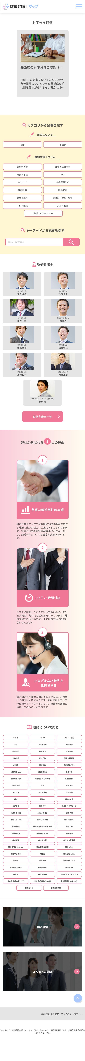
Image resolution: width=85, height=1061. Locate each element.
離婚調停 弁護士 (16, 867)
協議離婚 (42, 765)
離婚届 (42, 854)
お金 (22, 144)
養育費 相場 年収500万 (42, 881)
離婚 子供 (69, 813)
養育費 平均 (42, 874)
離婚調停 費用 (42, 867)
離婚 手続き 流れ (42, 833)
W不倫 (15, 737)
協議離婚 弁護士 (69, 765)
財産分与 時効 (16, 813)
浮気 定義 (15, 792)
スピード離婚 (69, 737)
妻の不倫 (69, 772)
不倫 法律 (69, 744)
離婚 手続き (16, 833)
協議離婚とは (42, 772)
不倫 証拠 (15, 751)
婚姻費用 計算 (16, 778)
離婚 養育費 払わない (15, 847)
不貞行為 (42, 758)
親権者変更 (69, 799)
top (78, 998)
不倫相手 (16, 758)
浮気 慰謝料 (42, 792)
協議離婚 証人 (16, 772)
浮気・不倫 (22, 174)
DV (62, 174)
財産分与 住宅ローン (69, 806)
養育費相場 (29, 888)
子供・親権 (22, 205)
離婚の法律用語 (62, 166)
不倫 (15, 744)
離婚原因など (62, 182)
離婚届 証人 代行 (69, 854)
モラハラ (22, 182)
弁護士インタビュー (43, 213)
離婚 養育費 (42, 840)
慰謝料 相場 (69, 778)
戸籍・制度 (62, 205)
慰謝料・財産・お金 (62, 197)
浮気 (42, 785)
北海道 (15, 765)
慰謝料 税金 (16, 785)
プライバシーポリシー (71, 1013)
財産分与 (42, 806)
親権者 (42, 799)
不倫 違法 (42, 751)
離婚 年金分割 (69, 819)
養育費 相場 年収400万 (16, 881)
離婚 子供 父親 (16, 819)
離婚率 (15, 860)
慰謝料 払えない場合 (42, 778)
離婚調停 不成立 (69, 860)
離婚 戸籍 (69, 826)
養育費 (15, 874)
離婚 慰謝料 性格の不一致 (42, 826)
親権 (15, 799)
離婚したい (69, 847)
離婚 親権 (15, 840)
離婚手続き (22, 197)
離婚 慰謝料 (16, 826)
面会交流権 (69, 867)
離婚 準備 (69, 833)
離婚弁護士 (22, 166)
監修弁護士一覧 (42, 417)
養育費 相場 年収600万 (69, 881)
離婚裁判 (62, 190)
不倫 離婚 (69, 751)
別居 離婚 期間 (69, 758)
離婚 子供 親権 (42, 819)
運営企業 (45, 1013)
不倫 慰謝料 (42, 744)
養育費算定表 (56, 888)
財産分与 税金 (42, 813)
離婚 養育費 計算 (42, 847)
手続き (62, 144)
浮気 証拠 (69, 792)
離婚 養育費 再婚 (69, 840)
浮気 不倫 (69, 785)
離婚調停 (22, 190)
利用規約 (55, 1013)
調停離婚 (16, 806)
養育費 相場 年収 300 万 (69, 874)
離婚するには (16, 854)
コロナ (42, 737)
